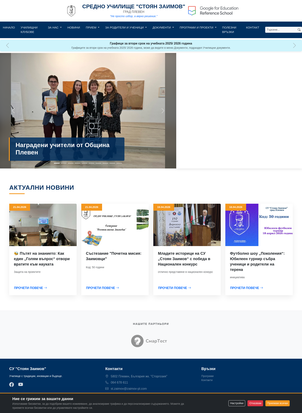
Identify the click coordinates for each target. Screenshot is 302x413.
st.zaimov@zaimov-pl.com (126, 388)
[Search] (280, 30)
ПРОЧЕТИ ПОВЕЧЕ (30, 288)
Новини (73, 27)
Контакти (206, 380)
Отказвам (255, 403)
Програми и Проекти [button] (197, 27)
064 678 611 (116, 382)
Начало (9, 27)
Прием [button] (91, 27)
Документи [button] (162, 27)
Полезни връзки (229, 30)
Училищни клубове (29, 30)
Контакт (252, 27)
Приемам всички (277, 403)
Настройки (236, 403)
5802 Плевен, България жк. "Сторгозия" (136, 376)
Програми (207, 376)
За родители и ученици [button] (124, 27)
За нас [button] (53, 27)
